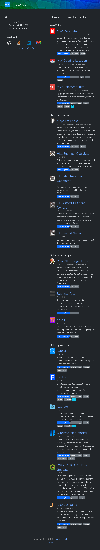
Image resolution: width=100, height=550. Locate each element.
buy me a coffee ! (25, 48)
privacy (50, 542)
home (57, 539)
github (64, 539)
